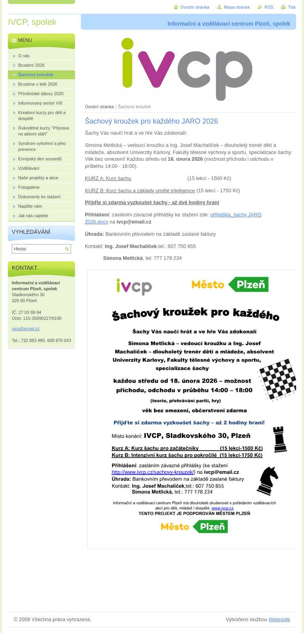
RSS (269, 7)
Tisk (292, 7)
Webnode (279, 619)
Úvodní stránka (99, 106)
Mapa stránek (237, 7)
